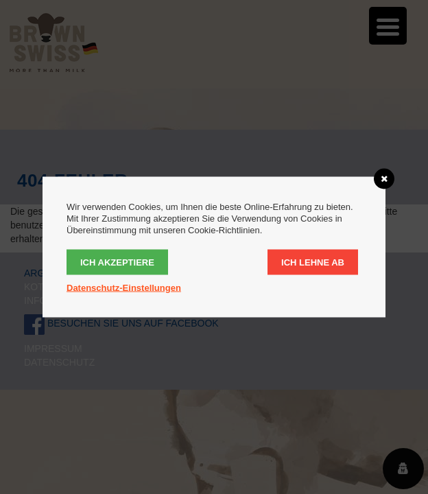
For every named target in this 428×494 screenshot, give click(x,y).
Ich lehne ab (312, 262)
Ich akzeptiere (117, 262)
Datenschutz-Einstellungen (124, 288)
